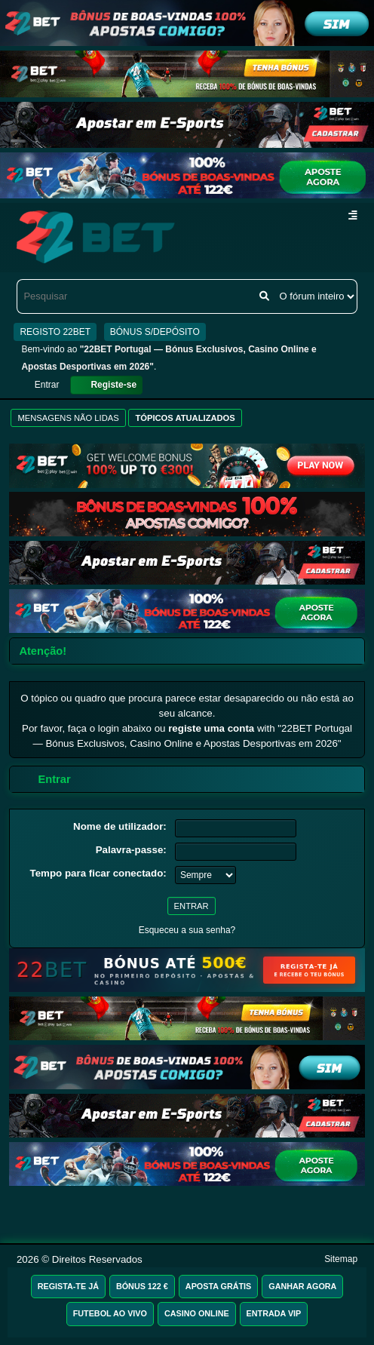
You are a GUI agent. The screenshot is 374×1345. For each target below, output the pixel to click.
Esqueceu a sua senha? (187, 930)
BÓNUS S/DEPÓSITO (155, 332)
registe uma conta (211, 728)
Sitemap (340, 1259)
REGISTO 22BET (55, 332)
